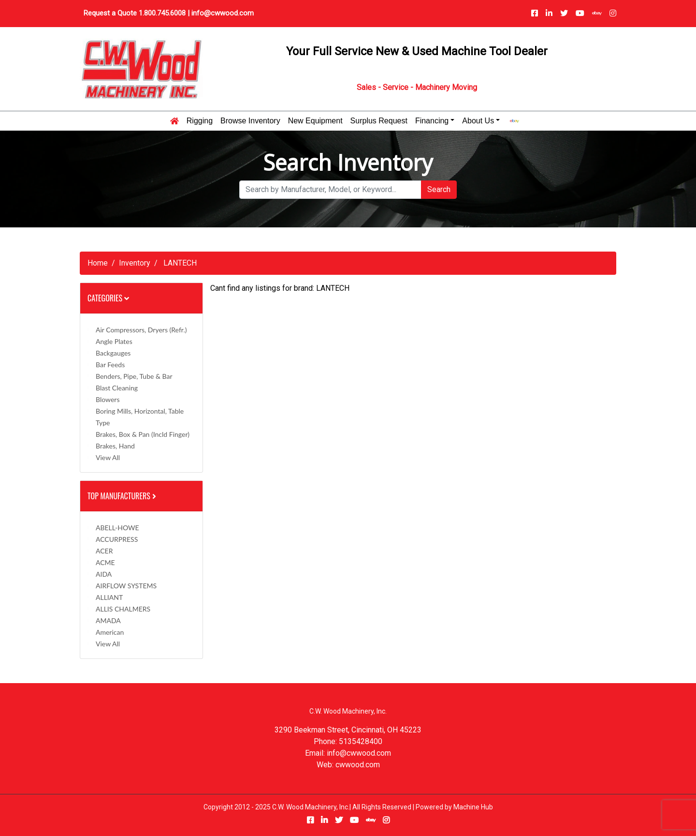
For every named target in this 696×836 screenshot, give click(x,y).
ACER (104, 551)
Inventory (134, 263)
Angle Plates (114, 341)
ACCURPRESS (117, 539)
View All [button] (108, 457)
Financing (432, 121)
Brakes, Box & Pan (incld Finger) (142, 434)
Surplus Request (378, 121)
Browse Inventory (250, 121)
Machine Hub (473, 807)
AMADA (108, 620)
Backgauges (113, 353)
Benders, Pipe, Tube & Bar (134, 376)
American (110, 632)
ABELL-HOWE (117, 527)
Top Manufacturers (122, 496)
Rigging (200, 121)
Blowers (107, 399)
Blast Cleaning (117, 388)
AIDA (104, 574)
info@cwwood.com (222, 13)
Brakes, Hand (115, 446)
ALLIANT (109, 597)
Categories (108, 298)
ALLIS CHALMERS (123, 609)
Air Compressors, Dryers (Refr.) (141, 330)
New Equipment (315, 121)
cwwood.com (357, 764)
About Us (478, 121)
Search (438, 189)
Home (97, 263)
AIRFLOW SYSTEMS (126, 586)
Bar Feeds (110, 364)
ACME (105, 562)
